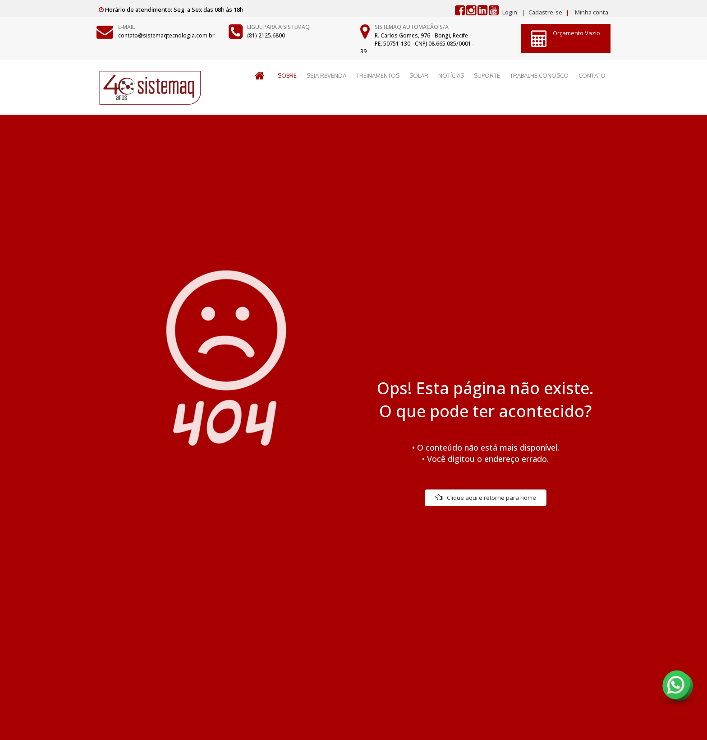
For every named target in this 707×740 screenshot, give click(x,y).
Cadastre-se (544, 12)
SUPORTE (487, 75)
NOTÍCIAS (451, 75)
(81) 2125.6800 (266, 35)
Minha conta (591, 12)
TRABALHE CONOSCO (539, 75)
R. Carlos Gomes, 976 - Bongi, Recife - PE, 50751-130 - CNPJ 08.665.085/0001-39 (416, 43)
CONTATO (592, 75)
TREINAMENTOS (377, 75)
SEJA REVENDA (326, 75)
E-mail (126, 27)
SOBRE (287, 75)
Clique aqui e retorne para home (485, 497)
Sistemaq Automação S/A (412, 27)
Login (509, 12)
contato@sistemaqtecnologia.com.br (166, 35)
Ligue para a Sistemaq (278, 27)
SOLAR (418, 75)
